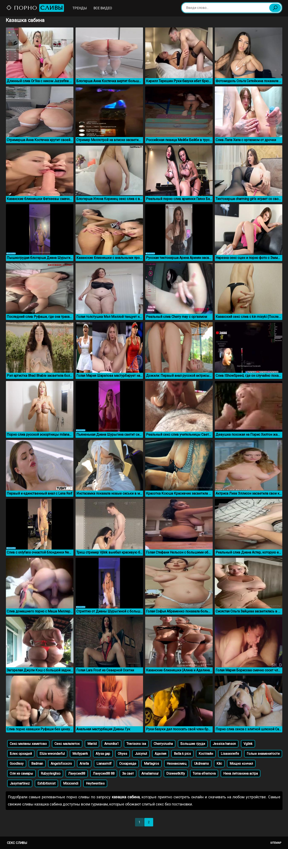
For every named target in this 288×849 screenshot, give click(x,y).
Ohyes (122, 754)
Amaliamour (150, 773)
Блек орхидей (21, 754)
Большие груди (192, 744)
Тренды (80, 8)
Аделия (160, 754)
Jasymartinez (20, 783)
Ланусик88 (76, 773)
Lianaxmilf (104, 764)
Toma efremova (204, 773)
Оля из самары (21, 773)
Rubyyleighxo (51, 773)
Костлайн (206, 754)
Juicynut (141, 754)
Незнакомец (177, 764)
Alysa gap (103, 754)
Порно (35, 8)
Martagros (151, 764)
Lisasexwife (230, 754)
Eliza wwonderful (52, 754)
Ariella (84, 764)
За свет (128, 773)
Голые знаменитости (263, 754)
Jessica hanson (224, 744)
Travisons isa (136, 744)
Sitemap (275, 842)
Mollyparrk (80, 754)
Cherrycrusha (163, 744)
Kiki (219, 764)
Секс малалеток (67, 744)
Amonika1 (111, 744)
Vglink (248, 744)
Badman (37, 764)
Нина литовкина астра (240, 773)
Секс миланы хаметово (28, 744)
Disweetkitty (175, 773)
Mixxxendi (70, 783)
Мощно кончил (241, 764)
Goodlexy (17, 764)
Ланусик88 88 (104, 773)
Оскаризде (127, 764)
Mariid (92, 744)
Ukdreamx (201, 764)
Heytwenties (95, 783)
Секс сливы (17, 843)
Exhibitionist (46, 783)
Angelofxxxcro (61, 764)
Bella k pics (182, 754)
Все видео (102, 8)
